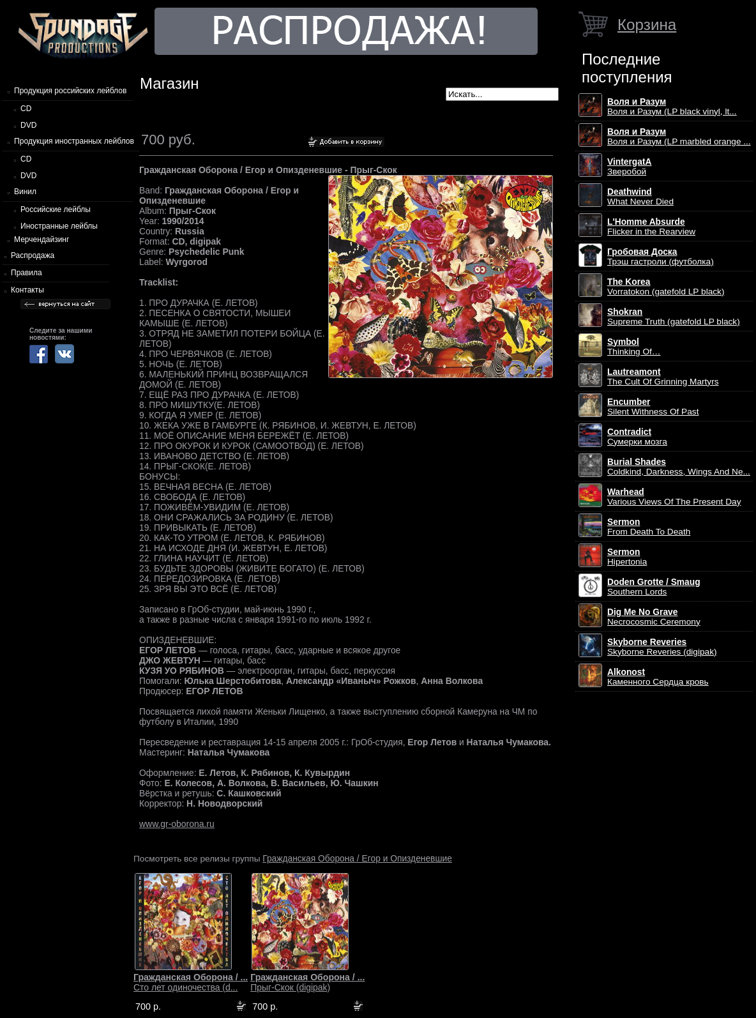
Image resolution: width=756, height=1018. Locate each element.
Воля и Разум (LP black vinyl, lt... (672, 106)
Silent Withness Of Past (653, 406)
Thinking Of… (634, 346)
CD (25, 108)
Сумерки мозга (637, 436)
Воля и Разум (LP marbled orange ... (679, 136)
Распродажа (32, 255)
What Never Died (640, 196)
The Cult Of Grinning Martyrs (663, 376)
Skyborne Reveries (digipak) (662, 647)
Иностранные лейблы (59, 226)
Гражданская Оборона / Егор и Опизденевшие (357, 858)
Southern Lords (653, 586)
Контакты (27, 289)
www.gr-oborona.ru (177, 824)
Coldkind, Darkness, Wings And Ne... (678, 466)
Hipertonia (627, 556)
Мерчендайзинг (41, 239)
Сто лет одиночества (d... (190, 982)
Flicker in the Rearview (651, 226)
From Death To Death (648, 526)
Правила (26, 272)
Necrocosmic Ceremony (653, 617)
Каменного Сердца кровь (658, 677)
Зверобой (629, 166)
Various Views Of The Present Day (674, 496)
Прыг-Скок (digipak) (307, 982)
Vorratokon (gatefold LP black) (665, 286)
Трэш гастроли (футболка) (660, 256)
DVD (28, 125)
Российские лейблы (55, 209)
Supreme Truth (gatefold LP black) (673, 316)
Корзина (646, 24)
